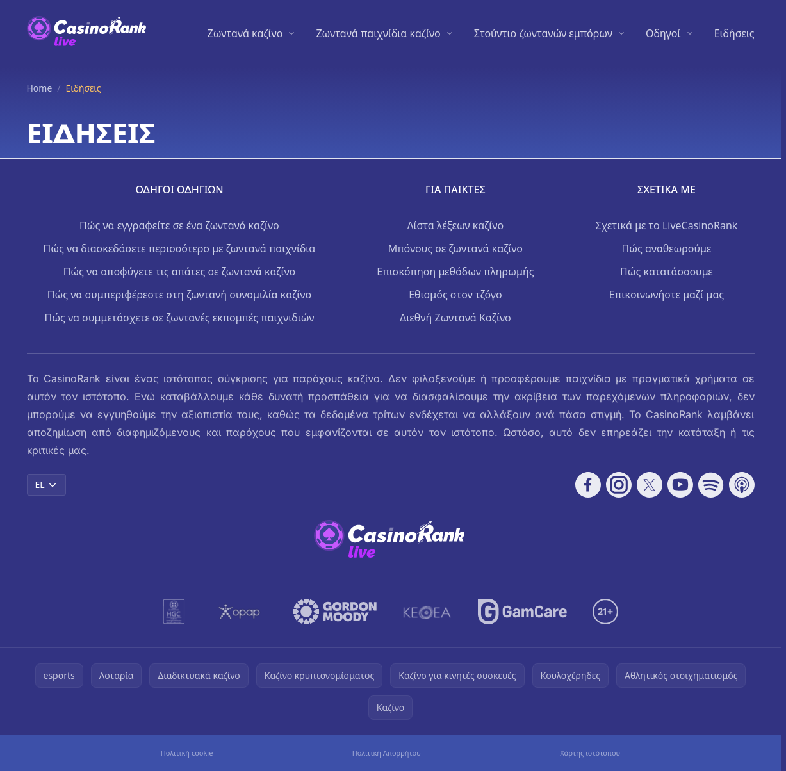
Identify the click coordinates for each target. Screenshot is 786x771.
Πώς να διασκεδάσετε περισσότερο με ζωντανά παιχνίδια (180, 248)
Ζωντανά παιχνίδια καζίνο (378, 33)
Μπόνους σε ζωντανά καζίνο (455, 248)
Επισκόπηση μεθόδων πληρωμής (455, 271)
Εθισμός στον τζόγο (455, 295)
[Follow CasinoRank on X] (649, 485)
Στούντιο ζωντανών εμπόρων (543, 33)
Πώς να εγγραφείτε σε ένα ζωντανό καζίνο (179, 225)
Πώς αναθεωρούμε (667, 248)
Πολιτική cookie (187, 753)
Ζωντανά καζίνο (245, 33)
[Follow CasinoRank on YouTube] (680, 485)
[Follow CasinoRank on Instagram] (619, 485)
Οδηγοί (663, 33)
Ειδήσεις (734, 33)
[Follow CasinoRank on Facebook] (588, 485)
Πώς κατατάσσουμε (666, 271)
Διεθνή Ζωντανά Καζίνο (455, 318)
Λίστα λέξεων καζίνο (455, 225)
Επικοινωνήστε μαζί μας (666, 295)
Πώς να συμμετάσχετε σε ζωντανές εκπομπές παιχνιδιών (179, 318)
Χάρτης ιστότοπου (590, 753)
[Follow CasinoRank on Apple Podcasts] (742, 485)
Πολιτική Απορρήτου (386, 753)
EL (46, 484)
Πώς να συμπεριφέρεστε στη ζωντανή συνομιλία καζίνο (179, 295)
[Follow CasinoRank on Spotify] (711, 485)
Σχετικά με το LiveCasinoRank (666, 225)
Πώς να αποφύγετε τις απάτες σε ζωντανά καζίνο (179, 271)
